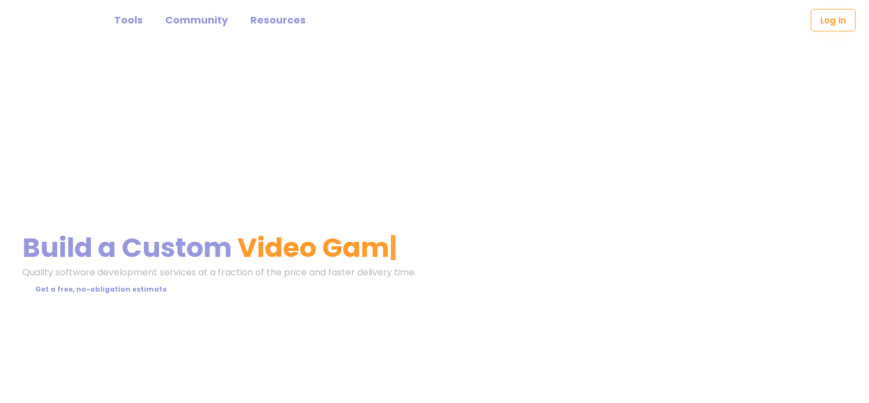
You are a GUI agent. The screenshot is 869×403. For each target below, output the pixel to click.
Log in (833, 20)
